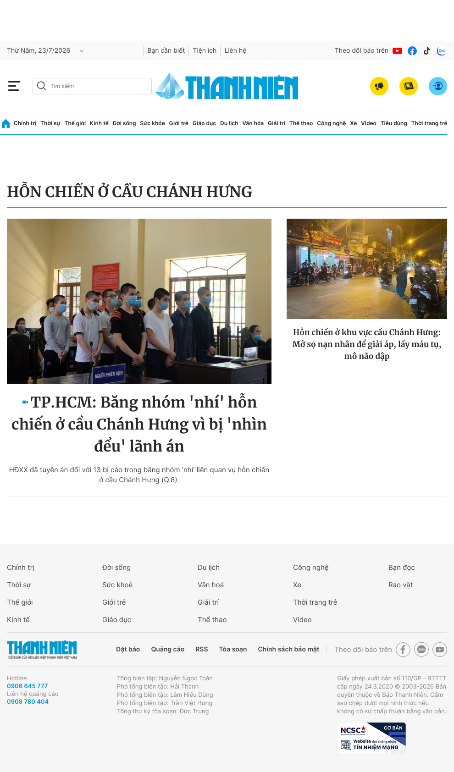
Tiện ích (204, 51)
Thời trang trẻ (429, 123)
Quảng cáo (167, 649)
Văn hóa (253, 123)
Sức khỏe (152, 123)
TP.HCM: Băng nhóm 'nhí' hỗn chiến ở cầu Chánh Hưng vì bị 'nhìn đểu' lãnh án (139, 424)
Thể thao (301, 123)
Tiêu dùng (394, 123)
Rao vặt (400, 584)
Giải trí (276, 123)
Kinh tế (99, 123)
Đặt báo (128, 649)
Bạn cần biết (166, 51)
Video (368, 123)
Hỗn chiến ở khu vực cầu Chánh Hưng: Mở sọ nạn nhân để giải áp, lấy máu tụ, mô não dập (367, 344)
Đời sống (124, 123)
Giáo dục (204, 123)
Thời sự (50, 123)
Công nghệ (331, 123)
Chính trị (25, 123)
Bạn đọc (401, 567)
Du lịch (229, 123)
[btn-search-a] (41, 86)
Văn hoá (211, 584)
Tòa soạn (233, 649)
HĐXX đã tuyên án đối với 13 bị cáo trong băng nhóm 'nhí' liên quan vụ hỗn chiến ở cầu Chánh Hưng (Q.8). (139, 474)
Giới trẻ (178, 123)
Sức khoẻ (117, 584)
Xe (353, 123)
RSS (201, 649)
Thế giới (75, 123)
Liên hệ (235, 51)
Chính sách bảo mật (288, 649)
